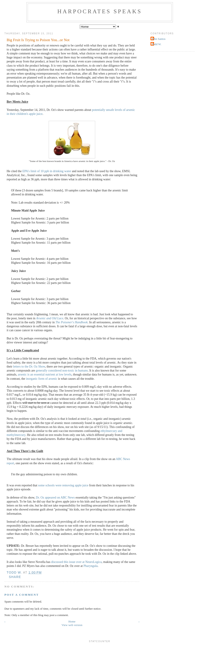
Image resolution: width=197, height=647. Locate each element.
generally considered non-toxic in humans (62, 370)
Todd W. (156, 44)
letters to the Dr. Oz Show (29, 366)
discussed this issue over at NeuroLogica (76, 562)
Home (71, 621)
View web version (72, 625)
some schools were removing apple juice (63, 485)
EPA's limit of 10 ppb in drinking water (46, 171)
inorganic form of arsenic (41, 378)
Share (15, 577)
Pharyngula (90, 566)
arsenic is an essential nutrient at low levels (44, 374)
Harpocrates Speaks (99, 11)
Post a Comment (21, 594)
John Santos (158, 38)
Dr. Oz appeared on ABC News (55, 497)
